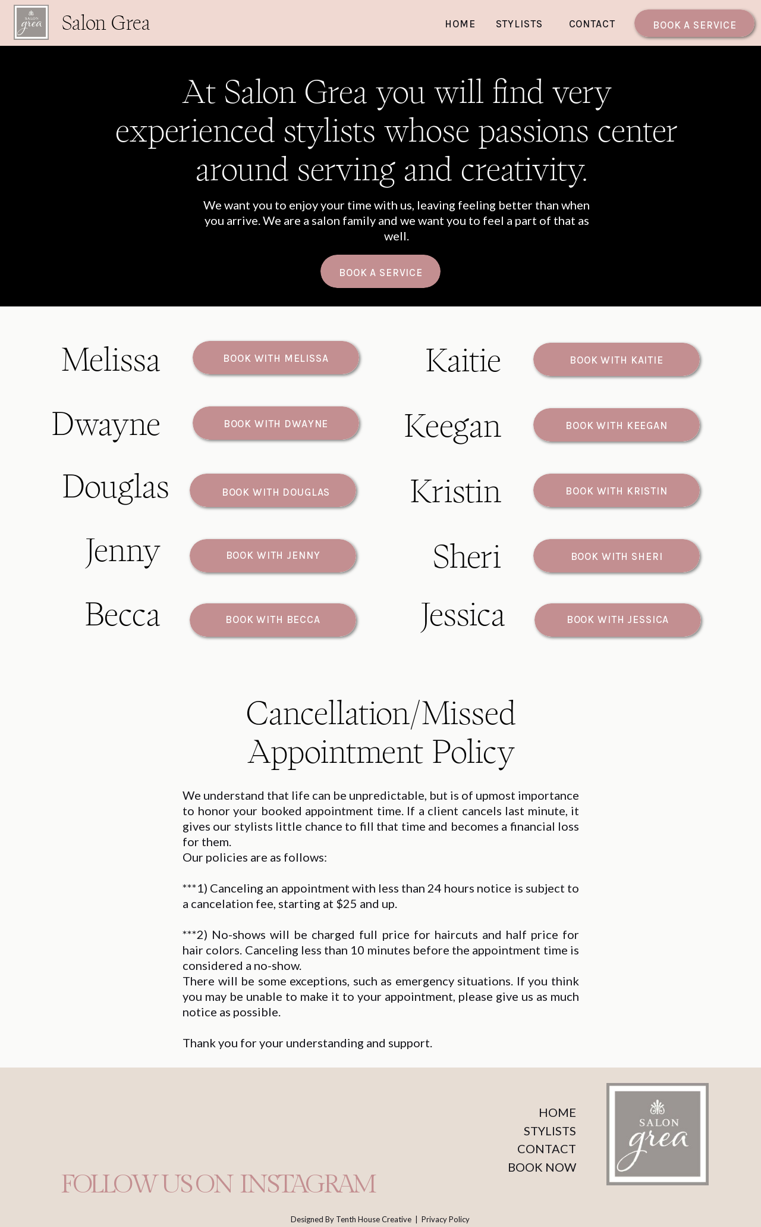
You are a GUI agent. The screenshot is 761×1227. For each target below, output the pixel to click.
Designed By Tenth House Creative (352, 1219)
